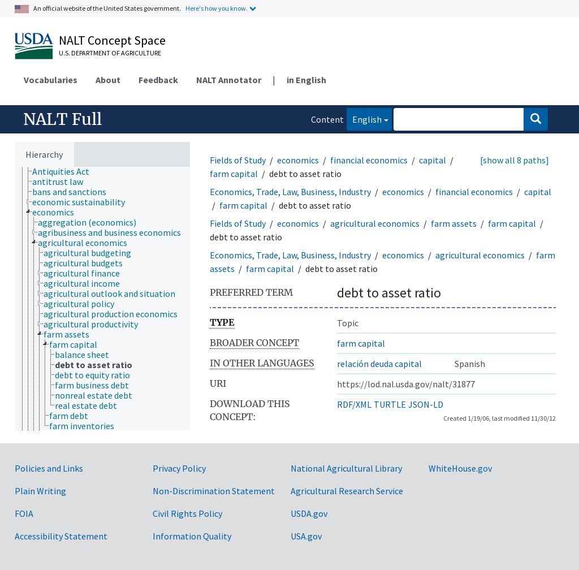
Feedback (158, 79)
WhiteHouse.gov (460, 468)
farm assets (454, 223)
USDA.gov (309, 513)
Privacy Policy (179, 468)
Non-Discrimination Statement (214, 490)
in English (306, 79)
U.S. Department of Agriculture (110, 53)
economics (298, 160)
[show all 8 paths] (514, 160)
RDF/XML (354, 404)
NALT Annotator (228, 79)
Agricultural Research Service (347, 490)
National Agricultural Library (346, 468)
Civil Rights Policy (187, 513)
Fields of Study (238, 160)
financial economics (369, 160)
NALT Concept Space (112, 40)
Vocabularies (50, 79)
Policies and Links (49, 468)
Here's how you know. (216, 8)
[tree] (102, 299)
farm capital (234, 173)
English (364, 118)
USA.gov (306, 536)
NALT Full (62, 119)
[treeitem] (66, 171)
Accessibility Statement (61, 536)
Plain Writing (40, 490)
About (108, 79)
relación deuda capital (379, 363)
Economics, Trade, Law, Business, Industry (290, 191)
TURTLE (390, 404)
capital (432, 160)
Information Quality (192, 536)
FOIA (24, 513)
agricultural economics (375, 223)
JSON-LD (425, 404)
